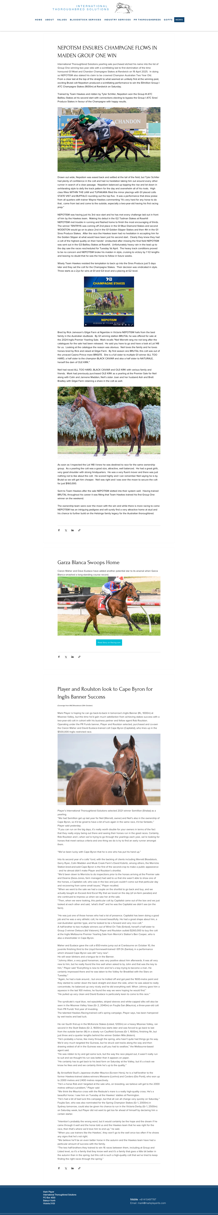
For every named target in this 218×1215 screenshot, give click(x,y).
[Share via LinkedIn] (72, 530)
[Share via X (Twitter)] (65, 530)
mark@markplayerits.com (152, 1203)
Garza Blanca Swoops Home (88, 562)
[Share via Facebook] (59, 530)
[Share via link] (79, 530)
